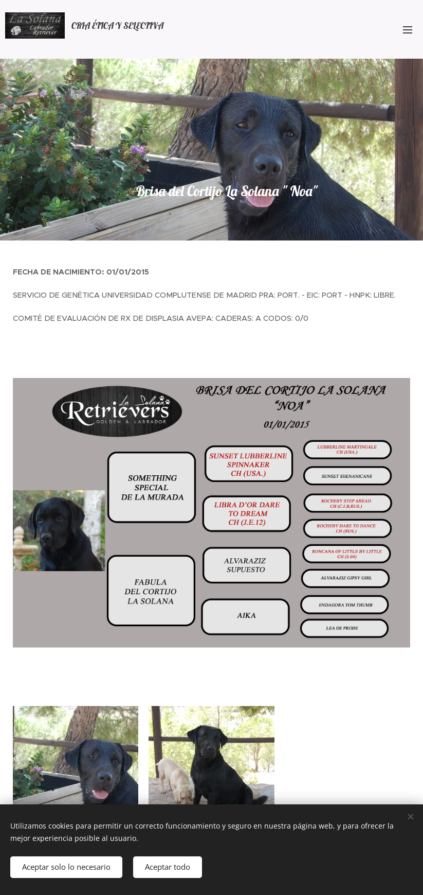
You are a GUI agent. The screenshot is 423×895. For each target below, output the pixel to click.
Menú (407, 29)
